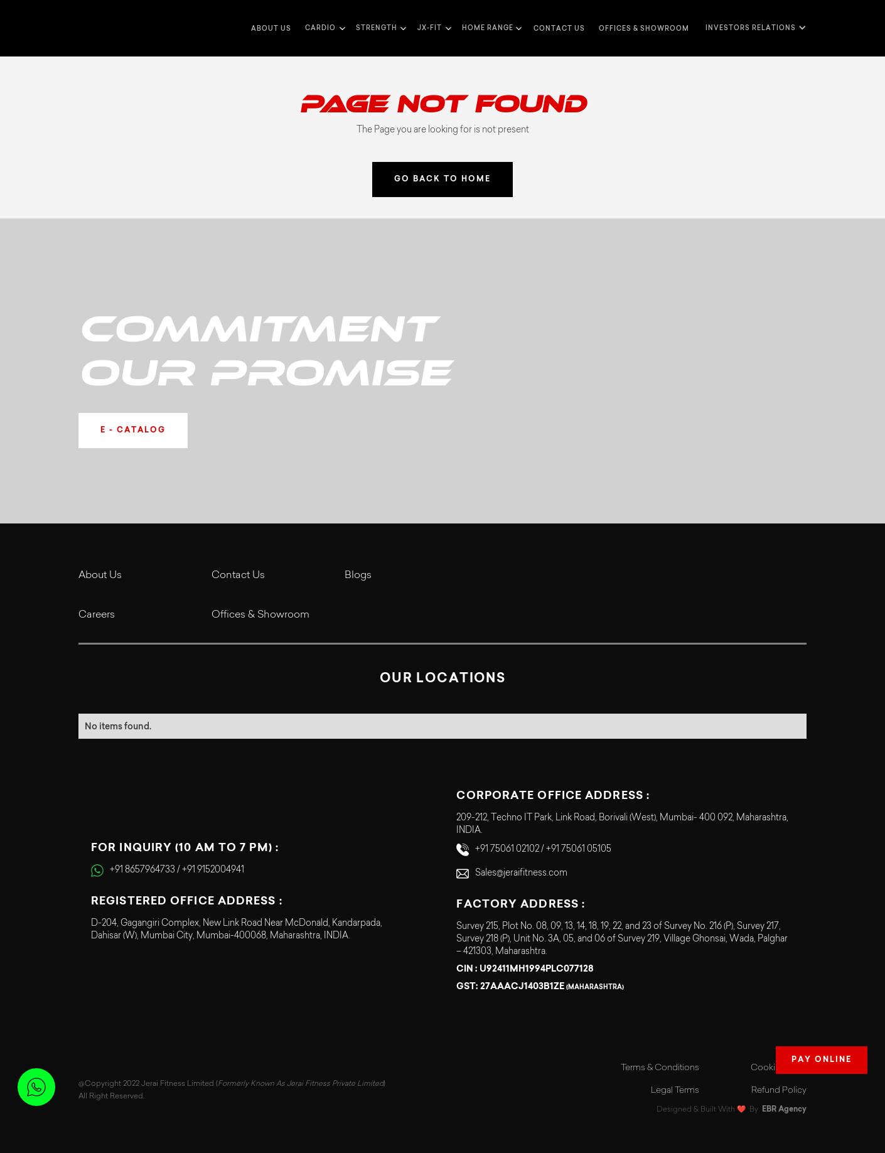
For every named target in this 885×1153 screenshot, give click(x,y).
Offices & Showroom (644, 28)
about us (271, 28)
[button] (323, 28)
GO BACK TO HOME (442, 179)
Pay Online (821, 1060)
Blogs (358, 576)
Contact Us (238, 576)
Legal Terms (675, 1090)
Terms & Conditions (660, 1068)
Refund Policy (779, 1090)
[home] (103, 28)
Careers (96, 615)
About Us (100, 576)
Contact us (559, 28)
